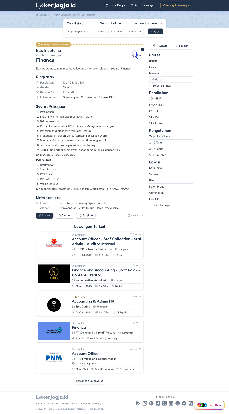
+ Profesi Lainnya (160, 85)
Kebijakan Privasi (70, 403)
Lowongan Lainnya (88, 381)
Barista (153, 61)
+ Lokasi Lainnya (159, 205)
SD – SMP (155, 98)
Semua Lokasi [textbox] (110, 23)
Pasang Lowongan (177, 5)
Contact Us (53, 403)
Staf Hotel (155, 79)
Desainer (154, 67)
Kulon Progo (156, 186)
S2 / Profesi (156, 123)
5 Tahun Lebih (135, 31)
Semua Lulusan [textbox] (145, 23)
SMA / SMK (156, 105)
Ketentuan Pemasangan (92, 403)
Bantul (153, 180)
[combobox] (114, 23)
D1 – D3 (154, 111)
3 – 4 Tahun (116, 31)
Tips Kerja (115, 5)
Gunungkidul (157, 192)
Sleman (153, 174)
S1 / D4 (154, 117)
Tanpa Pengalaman (76, 31)
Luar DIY (154, 199)
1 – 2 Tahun (98, 31)
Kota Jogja (155, 168)
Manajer (154, 73)
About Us (40, 403)
